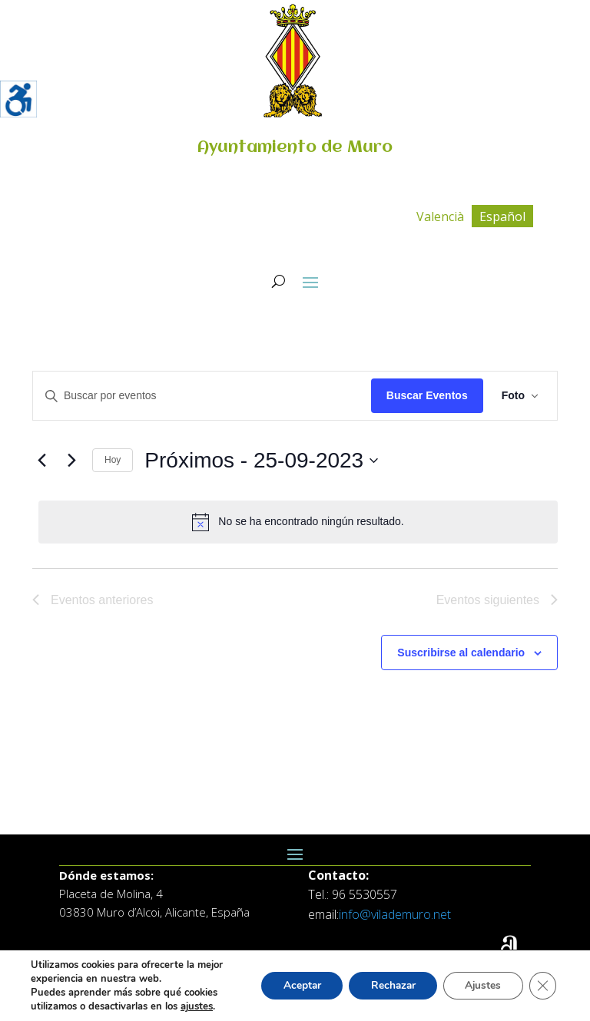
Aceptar (292, 985)
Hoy (112, 459)
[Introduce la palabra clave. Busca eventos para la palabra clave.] (202, 396)
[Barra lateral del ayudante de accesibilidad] (18, 99)
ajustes (197, 1006)
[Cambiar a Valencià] (440, 216)
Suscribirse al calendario (461, 652)
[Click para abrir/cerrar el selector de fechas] (261, 460)
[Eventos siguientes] (71, 460)
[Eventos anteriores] (41, 460)
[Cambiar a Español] (502, 216)
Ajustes (480, 985)
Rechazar (387, 985)
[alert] (298, 522)
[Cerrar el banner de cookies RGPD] (542, 986)
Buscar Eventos (427, 395)
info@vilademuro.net (395, 914)
